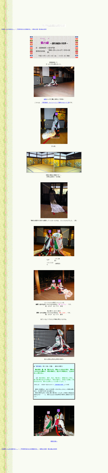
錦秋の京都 (35, 29)
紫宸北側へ (54, 441)
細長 (45, 99)
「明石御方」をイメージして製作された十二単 (55, 102)
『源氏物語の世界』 (59, 384)
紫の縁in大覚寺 (42, 29)
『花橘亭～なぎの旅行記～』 (8, 29)
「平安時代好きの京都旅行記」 (23, 29)
